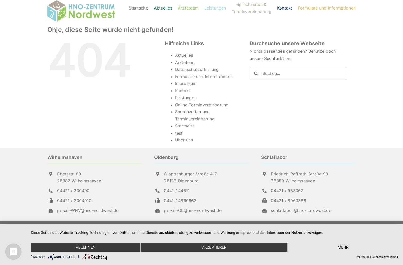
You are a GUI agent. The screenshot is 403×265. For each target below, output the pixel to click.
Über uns (184, 140)
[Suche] (256, 73)
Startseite (185, 125)
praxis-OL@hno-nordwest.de (193, 210)
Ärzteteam (185, 62)
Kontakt (182, 90)
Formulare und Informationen (204, 76)
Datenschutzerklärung (197, 69)
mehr (343, 247)
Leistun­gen (186, 97)
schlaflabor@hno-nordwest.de (301, 210)
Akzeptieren (214, 247)
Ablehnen (85, 247)
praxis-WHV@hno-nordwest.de (87, 210)
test (179, 133)
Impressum (186, 83)
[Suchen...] (298, 73)
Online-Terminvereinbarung (202, 104)
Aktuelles (184, 55)
